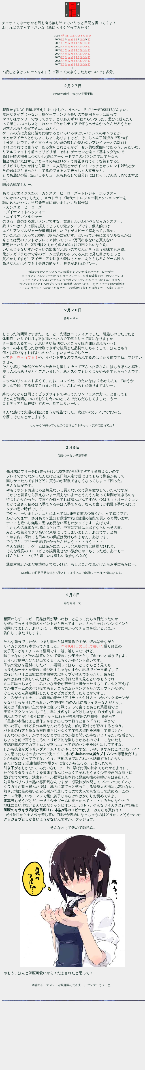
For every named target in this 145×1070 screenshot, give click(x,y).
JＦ (63, 35)
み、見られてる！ (24, 357)
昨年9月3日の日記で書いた (82, 646)
